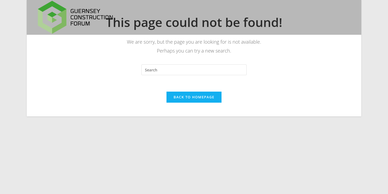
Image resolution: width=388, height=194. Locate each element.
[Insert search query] (194, 69)
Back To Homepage (193, 97)
